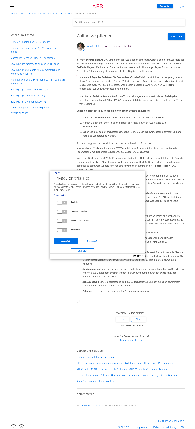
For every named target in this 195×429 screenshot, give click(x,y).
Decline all (92, 241)
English (58, 173)
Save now (82, 251)
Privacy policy (60, 195)
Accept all (65, 241)
